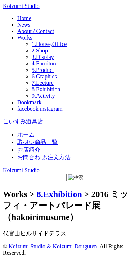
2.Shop (40, 50)
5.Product (43, 70)
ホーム (26, 135)
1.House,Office (49, 44)
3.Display (43, 57)
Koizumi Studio (21, 6)
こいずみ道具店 (23, 121)
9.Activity (43, 96)
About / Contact (35, 31)
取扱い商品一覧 (37, 142)
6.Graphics (44, 76)
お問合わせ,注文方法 (44, 157)
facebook (28, 109)
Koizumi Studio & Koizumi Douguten (53, 246)
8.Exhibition (46, 89)
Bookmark (29, 102)
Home (24, 18)
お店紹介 (28, 150)
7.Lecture (43, 83)
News (23, 25)
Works (24, 38)
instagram (51, 109)
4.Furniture (45, 63)
